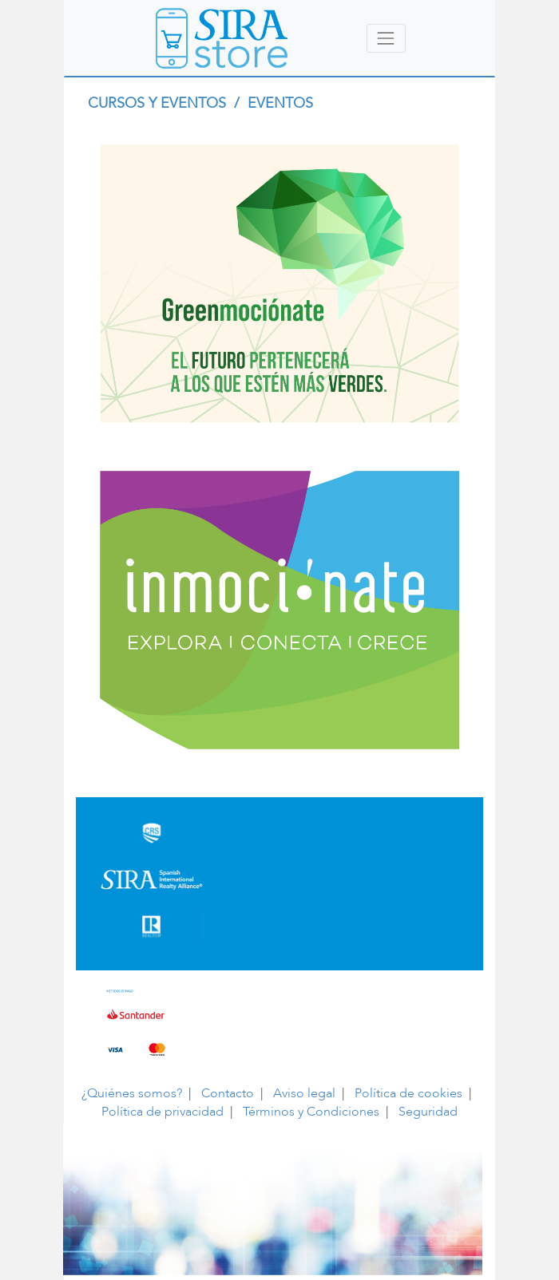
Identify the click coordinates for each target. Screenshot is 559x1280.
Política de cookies (408, 1093)
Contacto (227, 1093)
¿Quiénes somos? (131, 1093)
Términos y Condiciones (311, 1111)
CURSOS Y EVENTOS (159, 103)
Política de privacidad (162, 1111)
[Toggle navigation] (386, 38)
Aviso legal (304, 1093)
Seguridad (428, 1111)
